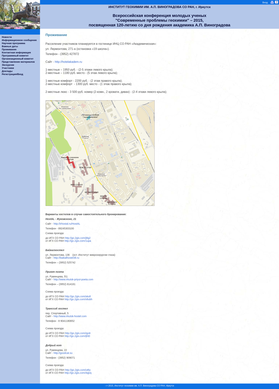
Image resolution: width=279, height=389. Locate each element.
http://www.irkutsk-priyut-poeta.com (73, 279)
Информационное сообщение (19, 40)
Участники (8, 68)
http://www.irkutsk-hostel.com (70, 316)
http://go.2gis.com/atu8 (78, 296)
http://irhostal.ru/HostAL (68, 223)
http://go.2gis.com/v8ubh (78, 299)
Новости (7, 37)
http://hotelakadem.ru (68, 61)
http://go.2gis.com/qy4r (78, 333)
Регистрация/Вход (12, 74)
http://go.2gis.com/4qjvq (78, 372)
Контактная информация (16, 52)
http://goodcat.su (63, 353)
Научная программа (13, 43)
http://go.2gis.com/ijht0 (77, 336)
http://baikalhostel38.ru (66, 257)
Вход (265, 2)
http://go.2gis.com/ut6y (78, 369)
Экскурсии (8, 65)
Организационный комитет (17, 58)
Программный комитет (15, 55)
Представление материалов (18, 61)
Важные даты (10, 46)
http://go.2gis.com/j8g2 (78, 237)
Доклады (7, 71)
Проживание (9, 49)
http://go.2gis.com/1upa (78, 240)
